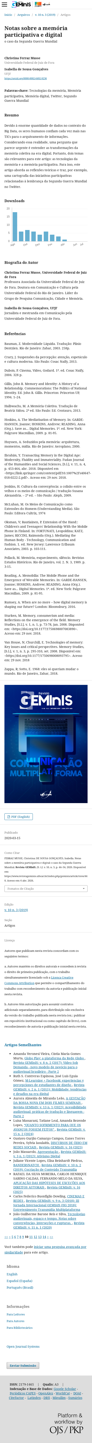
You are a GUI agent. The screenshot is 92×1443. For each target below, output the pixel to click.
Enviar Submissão (23, 1366)
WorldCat (63, 1393)
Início (8, 15)
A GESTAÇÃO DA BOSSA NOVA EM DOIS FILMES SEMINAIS (49, 1100)
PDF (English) (20, 817)
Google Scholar (65, 1389)
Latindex (34, 1398)
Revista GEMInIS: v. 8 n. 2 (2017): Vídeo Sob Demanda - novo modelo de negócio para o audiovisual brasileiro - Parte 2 (45, 1067)
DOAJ (77, 1393)
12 (35, 1237)
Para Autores (15, 1321)
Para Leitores (16, 1314)
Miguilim (59, 1398)
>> (51, 1237)
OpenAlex (45, 1393)
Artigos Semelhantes (22, 1044)
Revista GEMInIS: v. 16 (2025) (60, 1147)
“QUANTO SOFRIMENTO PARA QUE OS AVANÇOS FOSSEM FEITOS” (47, 1127)
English (12, 1274)
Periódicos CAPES (23, 1393)
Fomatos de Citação (21, 889)
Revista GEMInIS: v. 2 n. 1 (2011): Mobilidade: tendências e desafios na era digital (49, 1089)
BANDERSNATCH (26, 1165)
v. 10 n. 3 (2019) (45, 15)
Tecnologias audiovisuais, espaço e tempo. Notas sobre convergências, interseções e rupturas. (49, 1218)
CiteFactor (16, 1398)
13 (40, 1237)
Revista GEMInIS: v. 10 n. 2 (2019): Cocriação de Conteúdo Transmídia (47, 1167)
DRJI (46, 1398)
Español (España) (19, 1281)
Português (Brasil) (20, 1287)
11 (31, 1237)
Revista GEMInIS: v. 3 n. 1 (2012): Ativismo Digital (49, 1154)
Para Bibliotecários (20, 1328)
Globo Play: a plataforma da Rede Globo (54, 1058)
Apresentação (48, 1152)
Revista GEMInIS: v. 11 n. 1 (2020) (48, 1225)
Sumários (75, 1398)
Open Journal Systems (23, 1346)
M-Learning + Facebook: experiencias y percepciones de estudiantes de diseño (48, 1082)
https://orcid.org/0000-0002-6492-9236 (25, 78)
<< (6, 1237)
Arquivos (23, 15)
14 (44, 1237)
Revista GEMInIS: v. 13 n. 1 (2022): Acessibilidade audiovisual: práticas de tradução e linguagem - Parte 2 (49, 1111)
